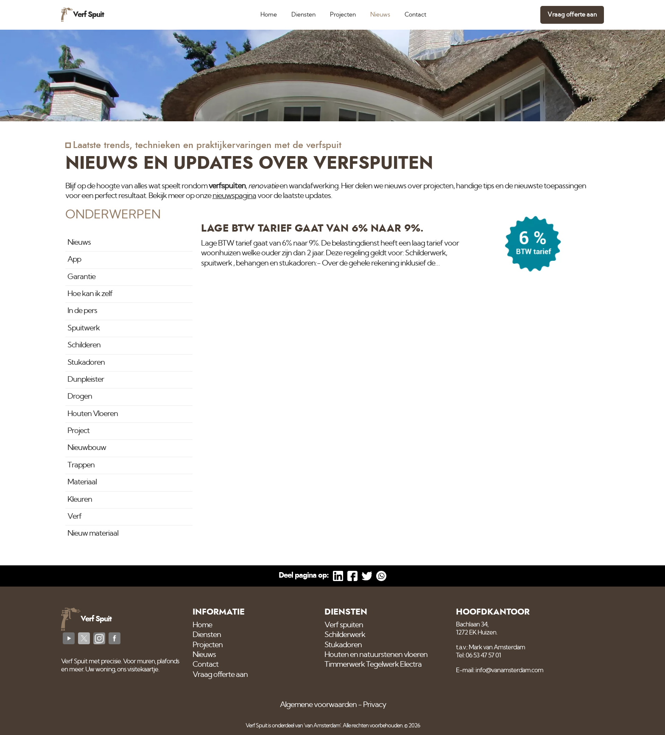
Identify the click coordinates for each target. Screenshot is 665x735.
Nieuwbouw (86, 448)
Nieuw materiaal (92, 533)
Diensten (303, 14)
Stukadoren (86, 362)
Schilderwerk (344, 635)
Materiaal (82, 482)
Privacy (374, 705)
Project (78, 431)
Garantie (81, 277)
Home (268, 14)
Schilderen (84, 345)
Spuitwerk (83, 328)
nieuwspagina (234, 196)
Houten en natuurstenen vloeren (376, 655)
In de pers (82, 311)
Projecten (343, 14)
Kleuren (79, 499)
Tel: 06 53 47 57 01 (478, 655)
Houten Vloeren (92, 414)
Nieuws (380, 14)
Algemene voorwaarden (318, 705)
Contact (415, 14)
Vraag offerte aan (572, 14)
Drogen (79, 396)
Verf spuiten (343, 625)
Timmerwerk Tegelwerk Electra (373, 664)
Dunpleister (85, 379)
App (74, 259)
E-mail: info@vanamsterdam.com (499, 670)
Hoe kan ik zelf (89, 294)
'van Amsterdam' (322, 726)
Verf (74, 516)
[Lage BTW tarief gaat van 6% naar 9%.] (400, 246)
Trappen (81, 465)
